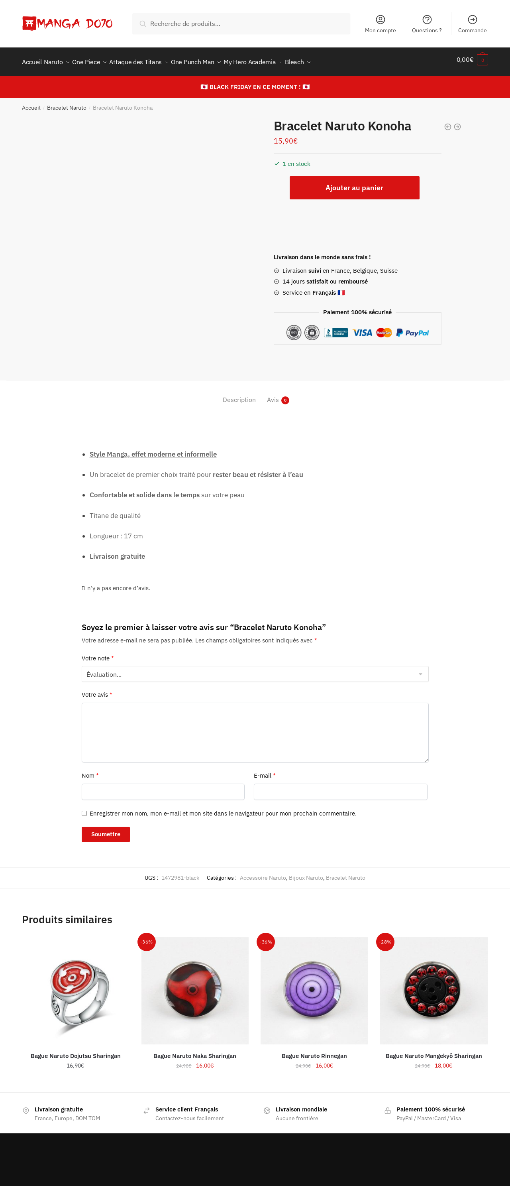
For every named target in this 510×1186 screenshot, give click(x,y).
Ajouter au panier (354, 182)
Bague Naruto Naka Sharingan (194, 1051)
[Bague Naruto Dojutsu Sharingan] (75, 986)
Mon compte (380, 24)
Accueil (31, 102)
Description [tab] (239, 395)
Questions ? (427, 24)
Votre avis (97, 689)
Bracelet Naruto (66, 102)
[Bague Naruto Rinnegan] (314, 986)
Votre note (98, 653)
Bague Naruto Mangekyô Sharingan (434, 1051)
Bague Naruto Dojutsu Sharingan (76, 1051)
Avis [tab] (273, 395)
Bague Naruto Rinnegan (314, 1051)
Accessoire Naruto (263, 873)
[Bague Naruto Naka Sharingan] (195, 986)
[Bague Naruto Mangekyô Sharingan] (434, 986)
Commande (472, 24)
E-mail (265, 770)
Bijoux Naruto (306, 873)
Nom (90, 770)
